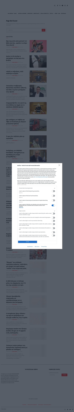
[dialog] (37, 206)
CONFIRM (27, 241)
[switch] (53, 191)
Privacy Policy (44, 246)
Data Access (37, 246)
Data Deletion (30, 246)
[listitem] (37, 188)
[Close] (60, 165)
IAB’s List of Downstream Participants (40, 177)
